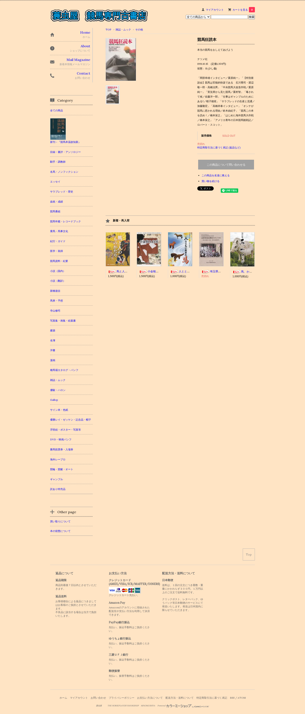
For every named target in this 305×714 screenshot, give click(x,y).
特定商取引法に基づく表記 (211, 697)
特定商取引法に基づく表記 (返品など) (219, 147)
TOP (108, 29)
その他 (139, 29)
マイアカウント (215, 9)
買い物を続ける (210, 181)
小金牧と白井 (151, 271)
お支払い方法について (150, 697)
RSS (232, 697)
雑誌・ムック (123, 29)
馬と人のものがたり (124, 271)
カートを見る (243, 9)
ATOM (242, 697)
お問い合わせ (98, 697)
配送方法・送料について (180, 697)
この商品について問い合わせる (226, 164)
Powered (183, 705)
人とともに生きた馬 (187, 271)
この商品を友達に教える (216, 175)
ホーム (63, 697)
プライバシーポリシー (121, 697)
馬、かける (243, 271)
